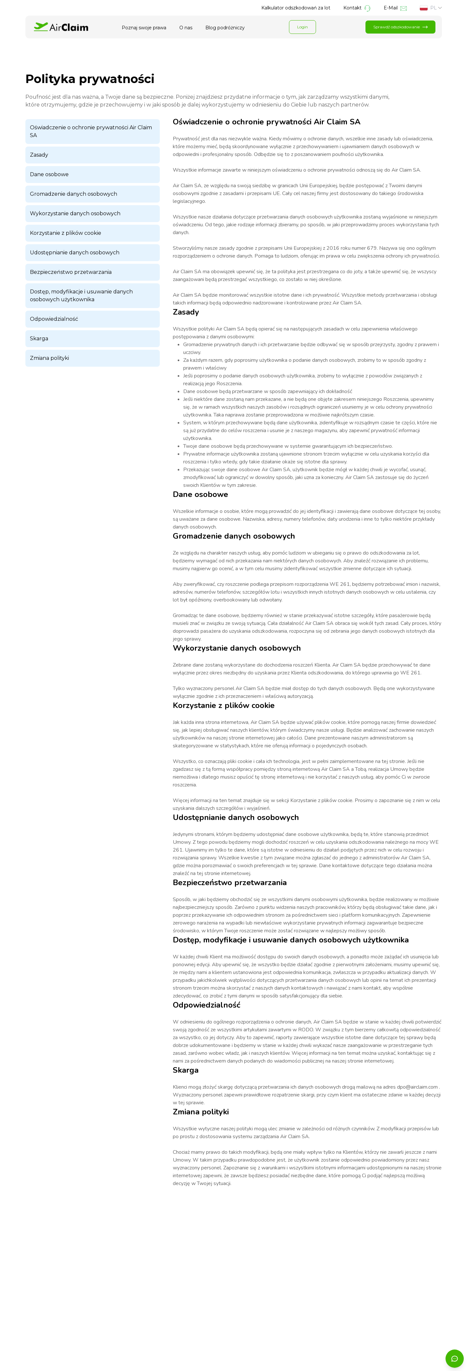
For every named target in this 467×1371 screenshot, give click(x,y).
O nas (185, 28)
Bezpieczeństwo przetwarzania (71, 272)
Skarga (39, 338)
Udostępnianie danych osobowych (74, 252)
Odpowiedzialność (54, 319)
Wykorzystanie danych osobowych (75, 213)
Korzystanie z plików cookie (65, 233)
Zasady (39, 155)
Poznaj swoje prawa (144, 28)
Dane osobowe (49, 174)
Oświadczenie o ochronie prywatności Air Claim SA (91, 131)
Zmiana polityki (49, 358)
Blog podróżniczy (225, 28)
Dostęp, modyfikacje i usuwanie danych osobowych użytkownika (81, 296)
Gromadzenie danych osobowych (73, 194)
